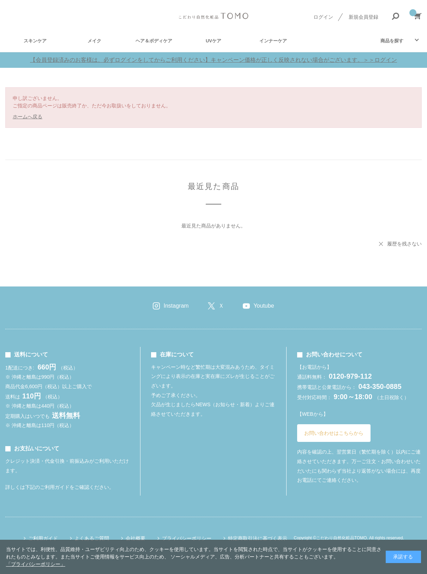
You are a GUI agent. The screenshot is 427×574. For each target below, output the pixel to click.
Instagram (175, 306)
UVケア (213, 40)
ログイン (323, 17)
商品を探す (391, 40)
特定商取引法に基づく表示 (257, 538)
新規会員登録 (363, 17)
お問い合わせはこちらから (333, 433)
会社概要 (135, 538)
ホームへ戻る (27, 116)
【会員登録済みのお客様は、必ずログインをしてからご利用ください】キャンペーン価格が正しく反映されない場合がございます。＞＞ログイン (213, 60)
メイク (94, 40)
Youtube (263, 306)
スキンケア (35, 40)
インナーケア (273, 40)
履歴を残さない (404, 244)
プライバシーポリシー (186, 538)
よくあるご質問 (91, 538)
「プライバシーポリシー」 (35, 564)
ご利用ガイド (43, 538)
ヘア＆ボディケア (154, 40)
